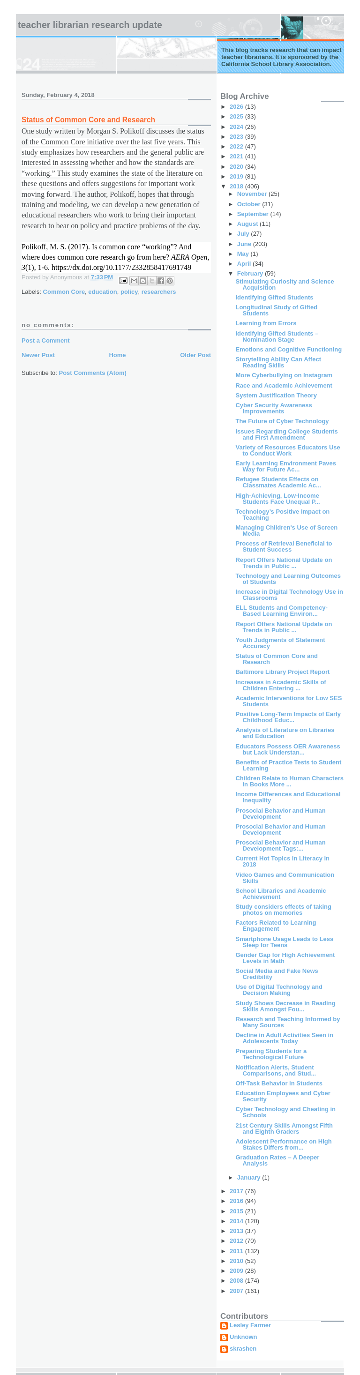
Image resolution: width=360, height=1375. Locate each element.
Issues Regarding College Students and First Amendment (286, 434)
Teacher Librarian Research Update (90, 25)
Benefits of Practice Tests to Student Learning (288, 765)
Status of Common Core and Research (276, 658)
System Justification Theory (275, 395)
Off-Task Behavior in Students (278, 1083)
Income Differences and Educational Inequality (287, 797)
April (245, 263)
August (248, 223)
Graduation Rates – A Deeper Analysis (277, 1160)
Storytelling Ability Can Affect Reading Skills (278, 362)
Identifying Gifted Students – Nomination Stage (276, 336)
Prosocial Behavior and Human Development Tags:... (280, 845)
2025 (237, 116)
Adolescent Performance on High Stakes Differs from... (283, 1144)
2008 (237, 1280)
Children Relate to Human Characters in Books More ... (289, 781)
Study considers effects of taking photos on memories (283, 909)
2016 (237, 1200)
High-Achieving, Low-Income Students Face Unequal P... (277, 498)
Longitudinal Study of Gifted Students (276, 310)
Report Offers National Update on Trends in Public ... (283, 562)
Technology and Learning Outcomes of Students (287, 578)
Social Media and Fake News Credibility (276, 973)
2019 (237, 176)
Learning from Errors (265, 323)
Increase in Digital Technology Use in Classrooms (289, 594)
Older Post (195, 355)
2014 (237, 1221)
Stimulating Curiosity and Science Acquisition (284, 284)
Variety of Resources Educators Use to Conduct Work (287, 450)
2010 (237, 1260)
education (102, 291)
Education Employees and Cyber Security (282, 1096)
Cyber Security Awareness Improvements (273, 408)
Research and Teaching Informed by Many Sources (287, 1022)
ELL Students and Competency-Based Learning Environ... (281, 610)
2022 (237, 146)
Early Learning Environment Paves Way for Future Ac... (285, 466)
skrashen (243, 1348)
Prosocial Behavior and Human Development (280, 813)
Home (117, 355)
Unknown (243, 1337)
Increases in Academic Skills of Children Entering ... (280, 685)
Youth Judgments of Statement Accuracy (280, 643)
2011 (237, 1251)
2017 (237, 1191)
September (253, 213)
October (249, 204)
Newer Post (38, 355)
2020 (237, 166)
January (249, 1177)
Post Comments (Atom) (93, 372)
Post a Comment (46, 340)
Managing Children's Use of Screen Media (286, 530)
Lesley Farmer (250, 1325)
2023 (237, 136)
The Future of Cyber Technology (282, 421)
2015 (237, 1211)
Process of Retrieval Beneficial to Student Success (283, 546)
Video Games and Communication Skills (284, 877)
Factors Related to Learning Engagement (275, 925)
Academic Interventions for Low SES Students (288, 701)
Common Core (64, 291)
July (244, 233)
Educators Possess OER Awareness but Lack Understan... (287, 749)
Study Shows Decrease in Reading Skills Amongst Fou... (285, 1006)
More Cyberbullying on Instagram (283, 375)
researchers (159, 291)
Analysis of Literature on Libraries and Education (284, 733)
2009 (237, 1270)
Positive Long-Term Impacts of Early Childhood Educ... (287, 717)
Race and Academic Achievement (283, 385)
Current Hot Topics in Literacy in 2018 (282, 861)
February (251, 273)
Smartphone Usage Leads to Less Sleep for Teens (284, 942)
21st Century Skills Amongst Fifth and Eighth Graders (284, 1128)
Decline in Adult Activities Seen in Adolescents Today (284, 1038)
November (253, 193)
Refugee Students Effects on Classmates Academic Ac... (278, 482)
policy (129, 291)
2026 (237, 106)
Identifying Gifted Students (274, 297)
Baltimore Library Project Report (282, 671)
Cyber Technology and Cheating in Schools (285, 1112)
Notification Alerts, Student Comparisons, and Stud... (275, 1070)
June (245, 243)
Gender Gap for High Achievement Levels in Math (285, 957)
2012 (237, 1240)
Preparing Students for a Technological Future (271, 1054)
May (244, 253)
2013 (237, 1230)
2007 (237, 1290)
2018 (237, 186)
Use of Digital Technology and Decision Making (278, 989)
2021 (237, 156)
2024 (237, 126)
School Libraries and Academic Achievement (280, 893)
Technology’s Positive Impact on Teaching (282, 514)
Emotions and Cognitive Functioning (288, 349)
